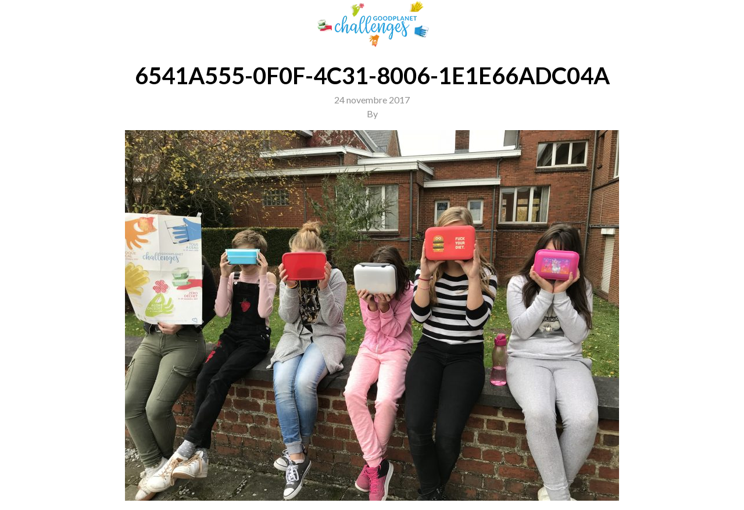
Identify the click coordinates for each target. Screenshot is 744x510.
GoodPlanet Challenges (372, 24)
